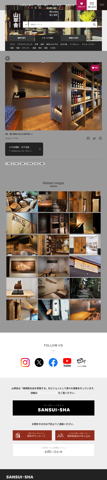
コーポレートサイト (47, 394)
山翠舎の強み (26, 5)
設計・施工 (43, 5)
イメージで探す (48, 39)
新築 (22, 165)
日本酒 (30, 165)
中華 (36, 45)
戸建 (16, 165)
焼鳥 (42, 45)
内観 (11, 49)
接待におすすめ (52, 45)
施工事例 (57, 5)
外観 (17, 49)
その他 (52, 49)
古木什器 (63, 45)
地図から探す (74, 39)
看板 (34, 49)
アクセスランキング (24, 45)
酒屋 (42, 165)
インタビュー (75, 45)
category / (9, 139)
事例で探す (22, 39)
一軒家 (9, 165)
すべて (12, 45)
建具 (46, 49)
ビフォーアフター (88, 45)
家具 (40, 49)
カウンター (26, 49)
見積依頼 (70, 5)
